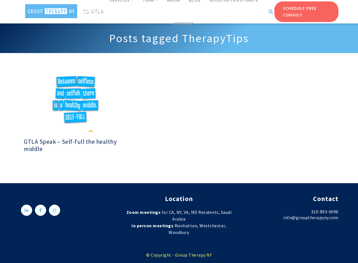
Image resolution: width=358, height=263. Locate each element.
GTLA (93, 11)
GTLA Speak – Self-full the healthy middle (70, 145)
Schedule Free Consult (300, 12)
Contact (184, 23)
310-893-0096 (324, 211)
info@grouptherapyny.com (310, 217)
